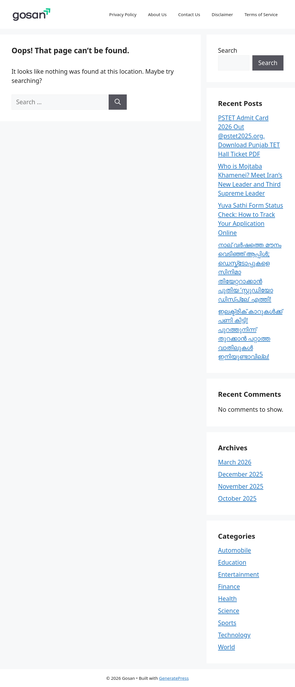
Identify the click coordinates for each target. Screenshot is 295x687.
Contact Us (189, 14)
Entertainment (238, 574)
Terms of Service (261, 14)
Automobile (234, 550)
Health (227, 599)
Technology (234, 635)
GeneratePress (174, 678)
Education (232, 562)
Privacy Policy (123, 14)
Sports (227, 623)
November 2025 (240, 486)
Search (227, 50)
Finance (229, 586)
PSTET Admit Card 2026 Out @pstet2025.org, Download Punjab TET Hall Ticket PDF (249, 136)
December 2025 (240, 474)
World (226, 647)
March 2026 (234, 462)
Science (228, 611)
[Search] (118, 102)
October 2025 (237, 498)
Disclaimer (222, 14)
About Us (157, 14)
